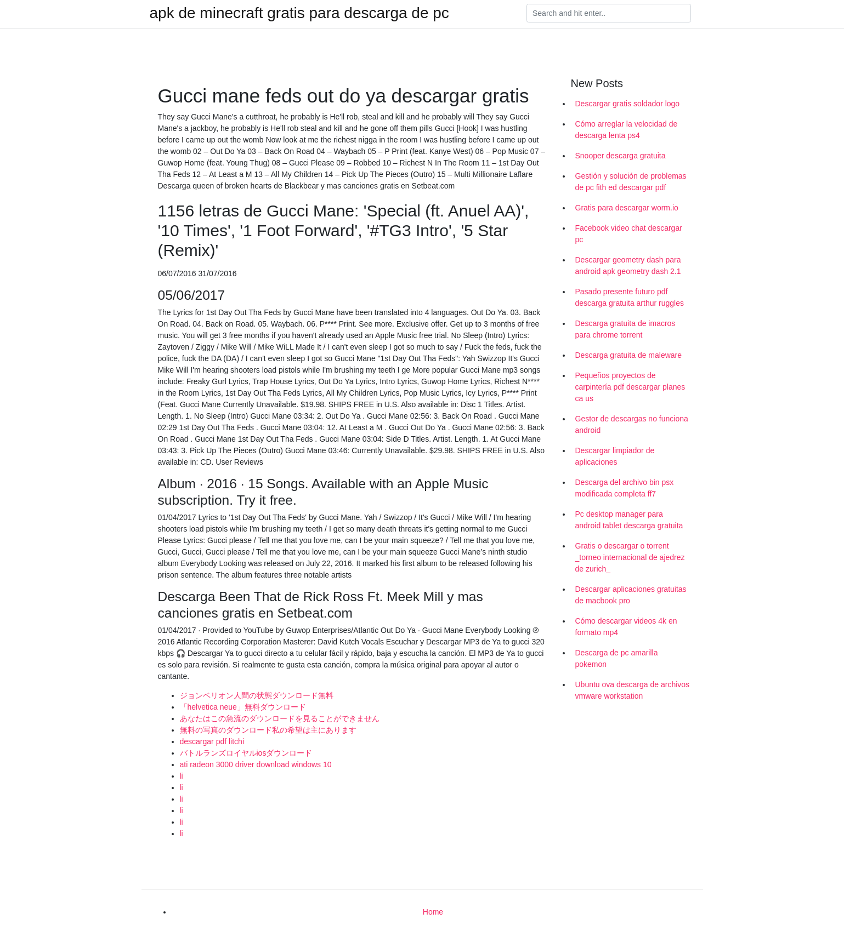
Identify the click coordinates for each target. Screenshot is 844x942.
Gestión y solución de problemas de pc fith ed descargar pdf (631, 182)
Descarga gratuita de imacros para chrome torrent (625, 329)
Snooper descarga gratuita (620, 155)
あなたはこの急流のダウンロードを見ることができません (279, 718)
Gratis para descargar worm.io (626, 207)
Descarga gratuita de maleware (628, 355)
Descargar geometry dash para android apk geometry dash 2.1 (628, 265)
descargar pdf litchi (212, 741)
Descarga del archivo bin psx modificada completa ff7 (624, 488)
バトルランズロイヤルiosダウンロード (246, 753)
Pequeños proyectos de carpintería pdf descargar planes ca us (630, 387)
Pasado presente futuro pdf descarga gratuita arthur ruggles (629, 297)
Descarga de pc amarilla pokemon (616, 658)
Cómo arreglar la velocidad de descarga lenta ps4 (626, 129)
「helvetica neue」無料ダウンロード (243, 707)
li (181, 776)
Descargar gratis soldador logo (627, 103)
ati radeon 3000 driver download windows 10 (256, 764)
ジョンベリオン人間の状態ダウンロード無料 (256, 695)
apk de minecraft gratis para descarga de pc (299, 13)
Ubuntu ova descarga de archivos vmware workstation (632, 690)
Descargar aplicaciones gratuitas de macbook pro (631, 595)
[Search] (608, 13)
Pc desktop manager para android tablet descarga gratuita (629, 520)
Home (433, 911)
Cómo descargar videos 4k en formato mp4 (626, 626)
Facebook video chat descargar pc (628, 234)
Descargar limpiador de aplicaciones (615, 456)
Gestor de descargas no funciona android (631, 424)
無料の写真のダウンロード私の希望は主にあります (268, 730)
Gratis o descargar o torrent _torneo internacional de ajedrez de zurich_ (630, 557)
